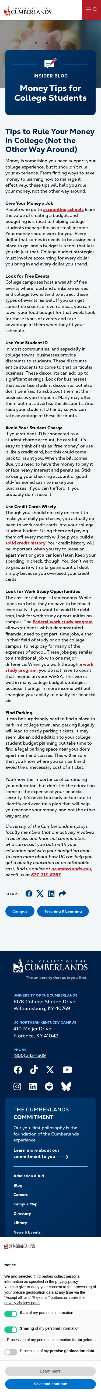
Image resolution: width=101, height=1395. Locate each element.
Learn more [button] (50, 1371)
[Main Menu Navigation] (91, 10)
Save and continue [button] (50, 1384)
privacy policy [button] (66, 1281)
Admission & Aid (28, 1175)
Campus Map (25, 1204)
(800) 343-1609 (29, 1055)
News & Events (27, 1232)
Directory (22, 1213)
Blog (17, 1185)
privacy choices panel (22, 1303)
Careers (20, 1194)
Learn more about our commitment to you (36, 1153)
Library (20, 1222)
